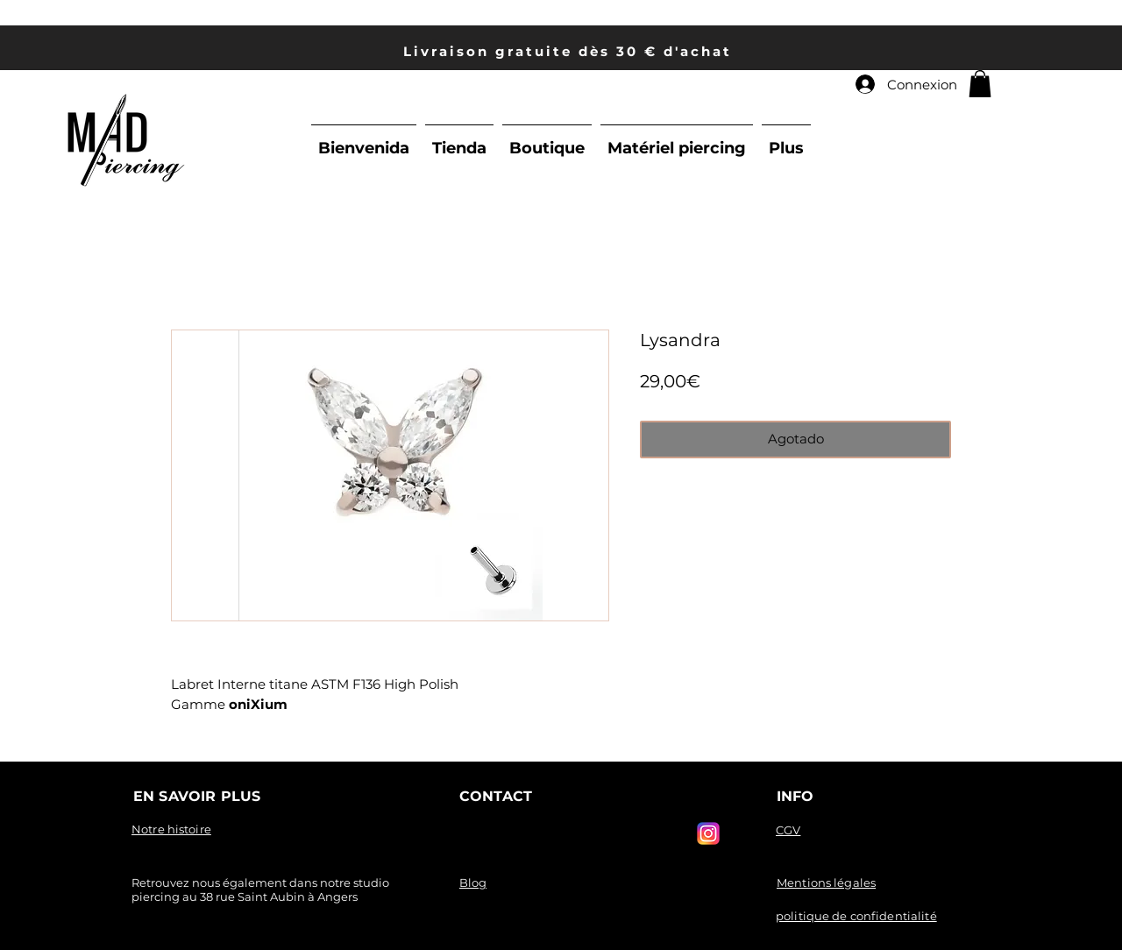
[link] (980, 83)
